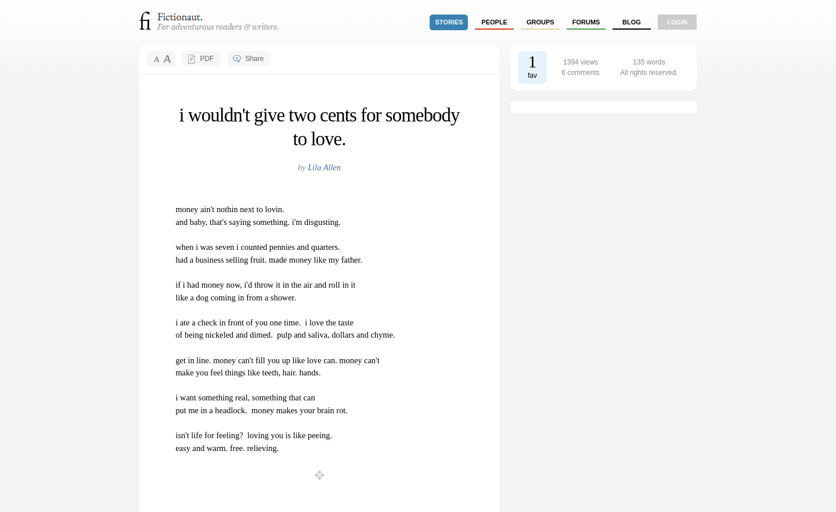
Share (254, 59)
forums (586, 22)
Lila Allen (324, 167)
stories (449, 22)
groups (540, 22)
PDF (207, 59)
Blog (631, 22)
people (494, 22)
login (677, 22)
